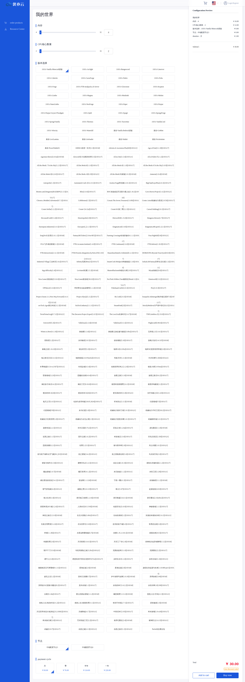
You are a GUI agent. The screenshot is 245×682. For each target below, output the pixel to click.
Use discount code (231, 669)
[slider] (68, 32)
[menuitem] (14, 23)
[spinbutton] (108, 32)
